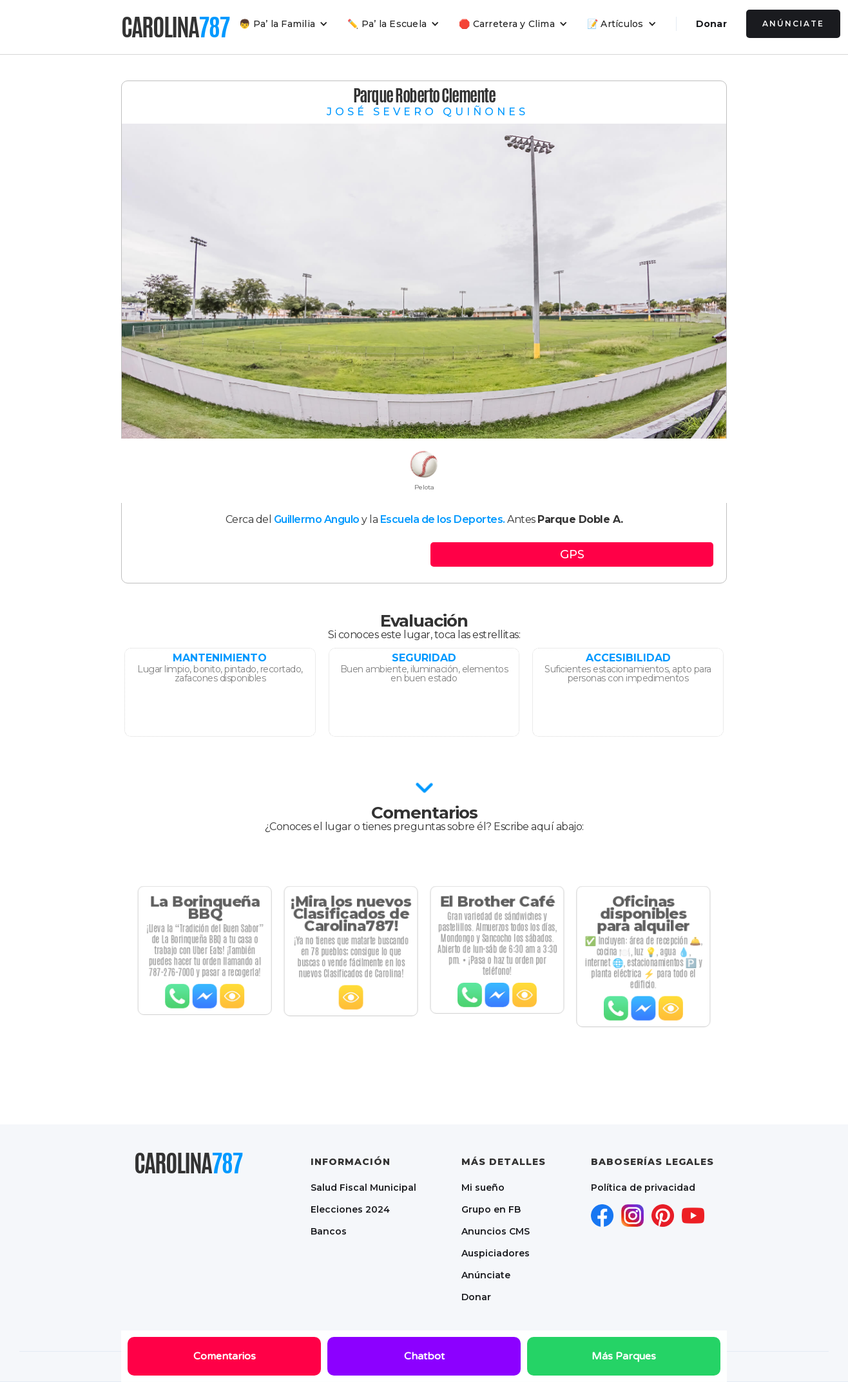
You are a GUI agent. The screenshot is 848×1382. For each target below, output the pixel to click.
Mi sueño (483, 1187)
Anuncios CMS (495, 1231)
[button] (283, 23)
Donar (711, 24)
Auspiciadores (495, 1253)
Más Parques (624, 1356)
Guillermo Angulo (317, 519)
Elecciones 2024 (350, 1209)
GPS (572, 554)
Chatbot (424, 1356)
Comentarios (224, 1356)
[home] (175, 27)
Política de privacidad (643, 1187)
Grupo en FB (491, 1209)
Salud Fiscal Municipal (363, 1187)
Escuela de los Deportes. (442, 519)
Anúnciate (793, 23)
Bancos (329, 1231)
